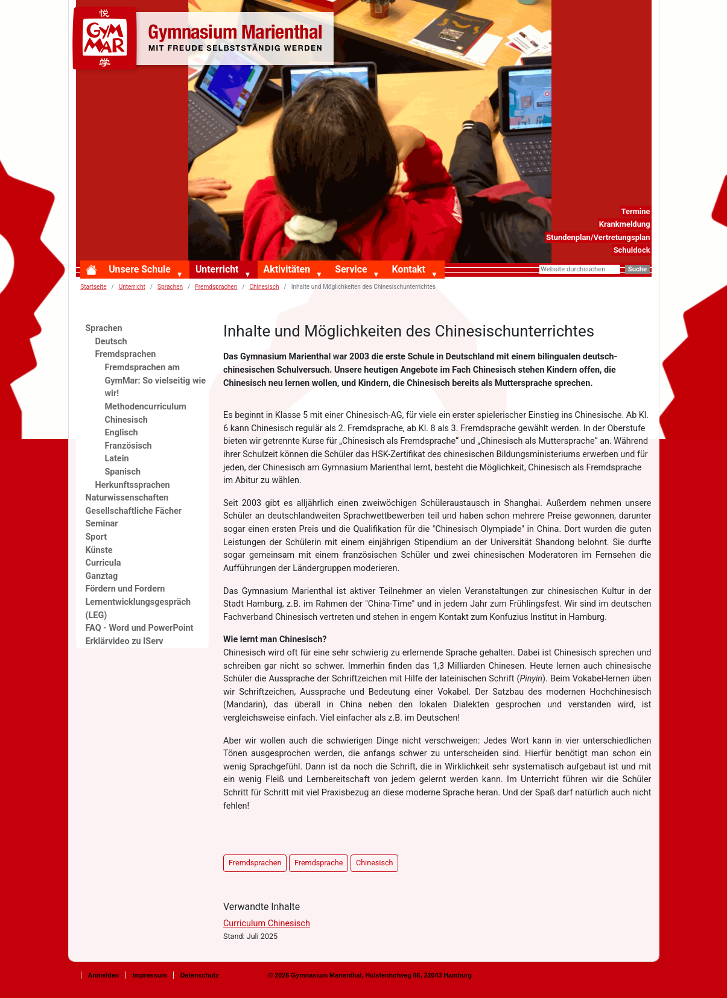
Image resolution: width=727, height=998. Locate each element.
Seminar (102, 524)
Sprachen (170, 286)
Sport (96, 537)
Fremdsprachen (216, 286)
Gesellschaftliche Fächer (134, 511)
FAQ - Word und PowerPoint (140, 628)
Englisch (121, 433)
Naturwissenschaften (127, 498)
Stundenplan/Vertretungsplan (598, 237)
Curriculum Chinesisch (266, 923)
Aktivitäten (287, 269)
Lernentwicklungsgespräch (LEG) (138, 609)
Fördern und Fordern (125, 589)
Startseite (93, 286)
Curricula (103, 563)
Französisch (128, 446)
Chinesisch (264, 286)
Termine (635, 211)
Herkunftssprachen (132, 485)
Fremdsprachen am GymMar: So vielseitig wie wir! (155, 380)
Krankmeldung (624, 224)
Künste (99, 550)
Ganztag (102, 576)
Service (351, 269)
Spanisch (123, 472)
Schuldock (632, 249)
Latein (117, 458)
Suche (637, 269)
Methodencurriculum (145, 407)
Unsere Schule (140, 269)
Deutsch (111, 341)
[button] (182, 275)
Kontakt (408, 269)
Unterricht (216, 269)
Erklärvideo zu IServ (124, 641)
